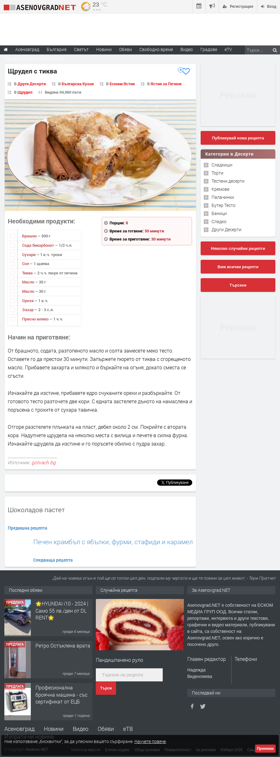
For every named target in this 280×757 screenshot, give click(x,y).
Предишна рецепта (27, 528)
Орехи (28, 300)
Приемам (265, 748)
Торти (217, 173)
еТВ (128, 728)
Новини (104, 49)
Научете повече (150, 741)
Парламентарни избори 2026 (33, 59)
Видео (80, 728)
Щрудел (24, 92)
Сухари (29, 254)
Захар (28, 309)
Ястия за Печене (166, 83)
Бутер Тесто (224, 205)
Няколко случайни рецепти (238, 248)
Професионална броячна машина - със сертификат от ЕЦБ (61, 694)
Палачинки (223, 197)
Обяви (106, 728)
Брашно (30, 236)
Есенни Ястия (122, 83)
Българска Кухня (78, 83)
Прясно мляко (35, 319)
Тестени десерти (228, 181)
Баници (219, 213)
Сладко (219, 221)
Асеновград (19, 728)
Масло (28, 282)
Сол (26, 263)
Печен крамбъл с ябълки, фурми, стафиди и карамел (113, 542)
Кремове (220, 189)
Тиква (28, 273)
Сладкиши (222, 165)
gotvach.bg (43, 462)
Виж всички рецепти (237, 266)
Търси (106, 688)
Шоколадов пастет (36, 509)
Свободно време (156, 49)
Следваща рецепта (53, 560)
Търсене (238, 285)
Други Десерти (31, 83)
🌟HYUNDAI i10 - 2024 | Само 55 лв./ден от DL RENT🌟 (61, 610)
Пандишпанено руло (119, 660)
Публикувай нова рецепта (238, 138)
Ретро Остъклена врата (62, 645)
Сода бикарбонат (38, 245)
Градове (208, 49)
